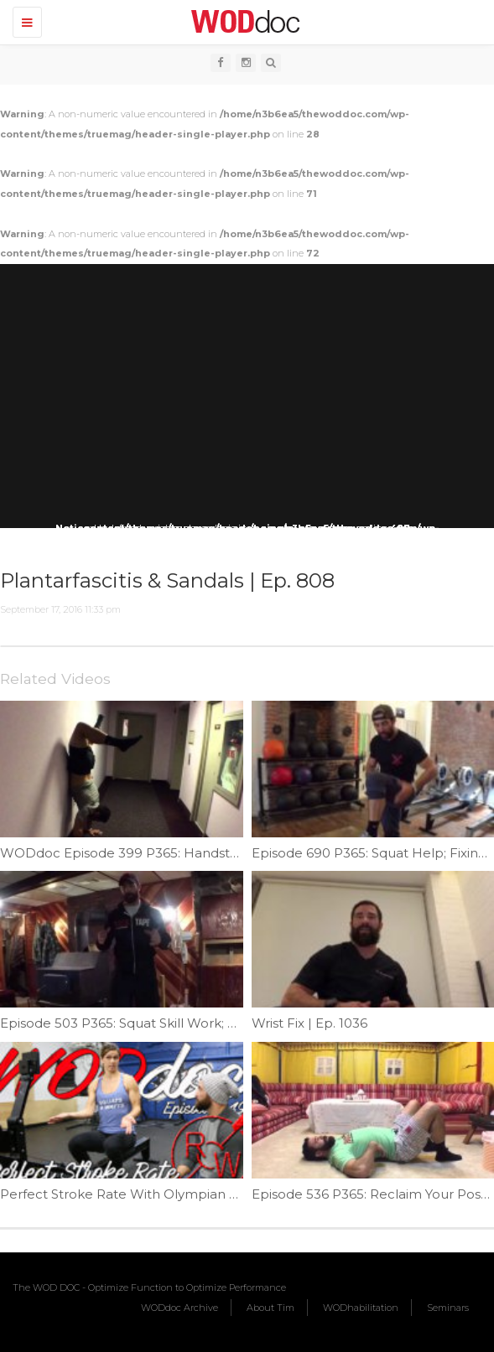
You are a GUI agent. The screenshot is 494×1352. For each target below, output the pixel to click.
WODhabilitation (360, 1307)
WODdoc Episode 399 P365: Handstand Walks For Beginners (194, 853)
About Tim (270, 1307)
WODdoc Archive (179, 1307)
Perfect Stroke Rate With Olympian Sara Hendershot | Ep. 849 (198, 1194)
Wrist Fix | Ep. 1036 (309, 1023)
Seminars (448, 1307)
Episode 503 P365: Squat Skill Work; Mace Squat (152, 1023)
